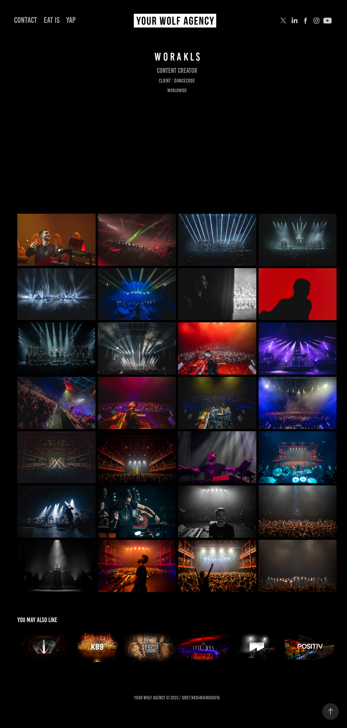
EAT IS (52, 20)
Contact (25, 20)
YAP (71, 20)
